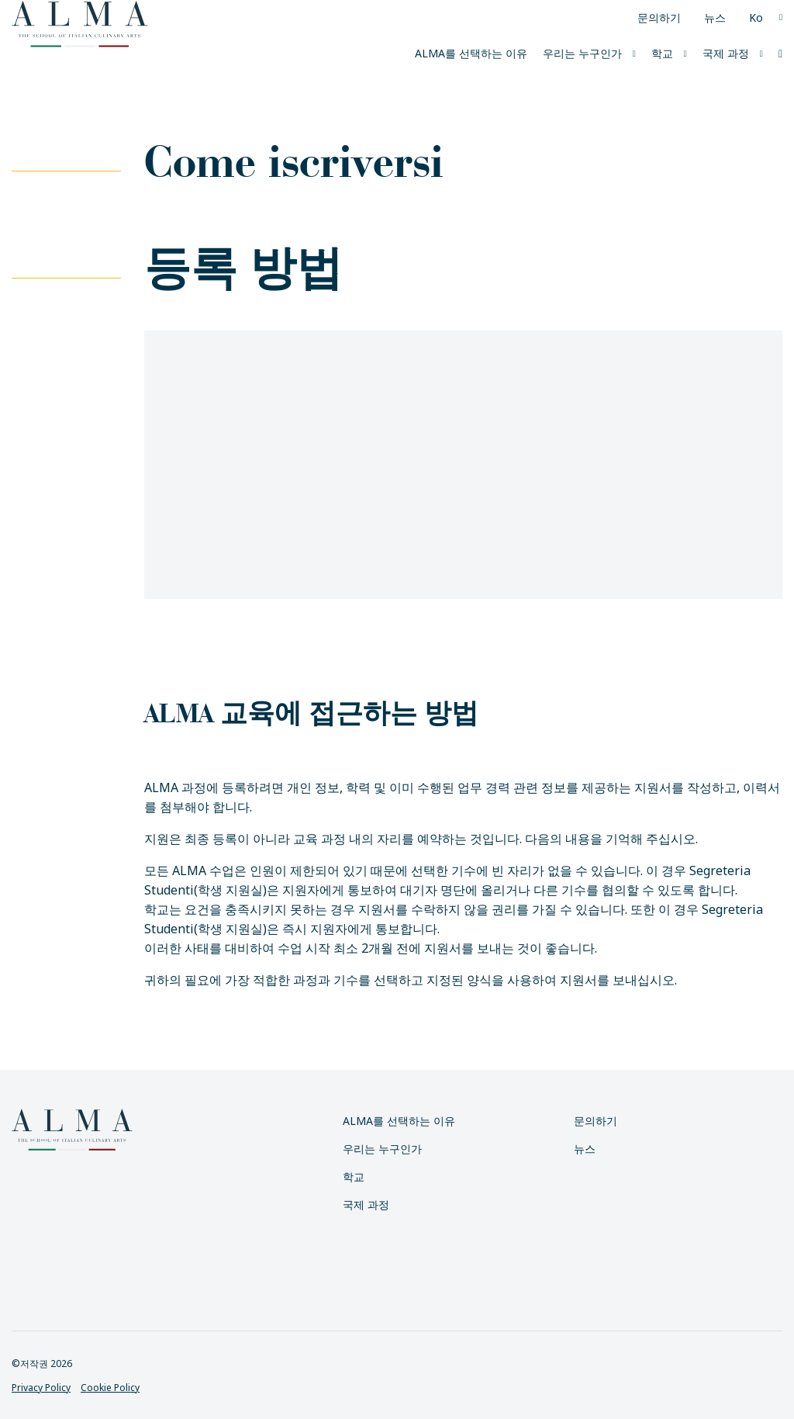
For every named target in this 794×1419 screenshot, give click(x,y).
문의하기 (659, 17)
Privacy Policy (41, 1387)
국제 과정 (726, 53)
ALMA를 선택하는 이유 (471, 53)
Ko (756, 17)
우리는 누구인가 (582, 53)
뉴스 (715, 17)
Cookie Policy (110, 1387)
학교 (662, 53)
